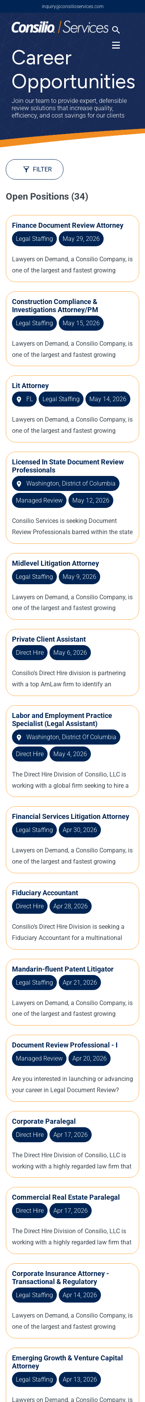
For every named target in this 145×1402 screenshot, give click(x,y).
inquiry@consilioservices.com (73, 6)
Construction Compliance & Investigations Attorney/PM (55, 306)
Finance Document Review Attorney (67, 225)
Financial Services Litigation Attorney (70, 816)
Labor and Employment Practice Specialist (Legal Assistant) (62, 719)
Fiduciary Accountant (45, 893)
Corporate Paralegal (44, 1121)
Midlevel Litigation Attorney (55, 563)
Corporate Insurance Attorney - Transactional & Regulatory (60, 1277)
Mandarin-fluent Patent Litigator (63, 969)
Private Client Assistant (49, 639)
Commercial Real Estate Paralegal (66, 1197)
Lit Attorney (30, 386)
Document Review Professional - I (65, 1045)
